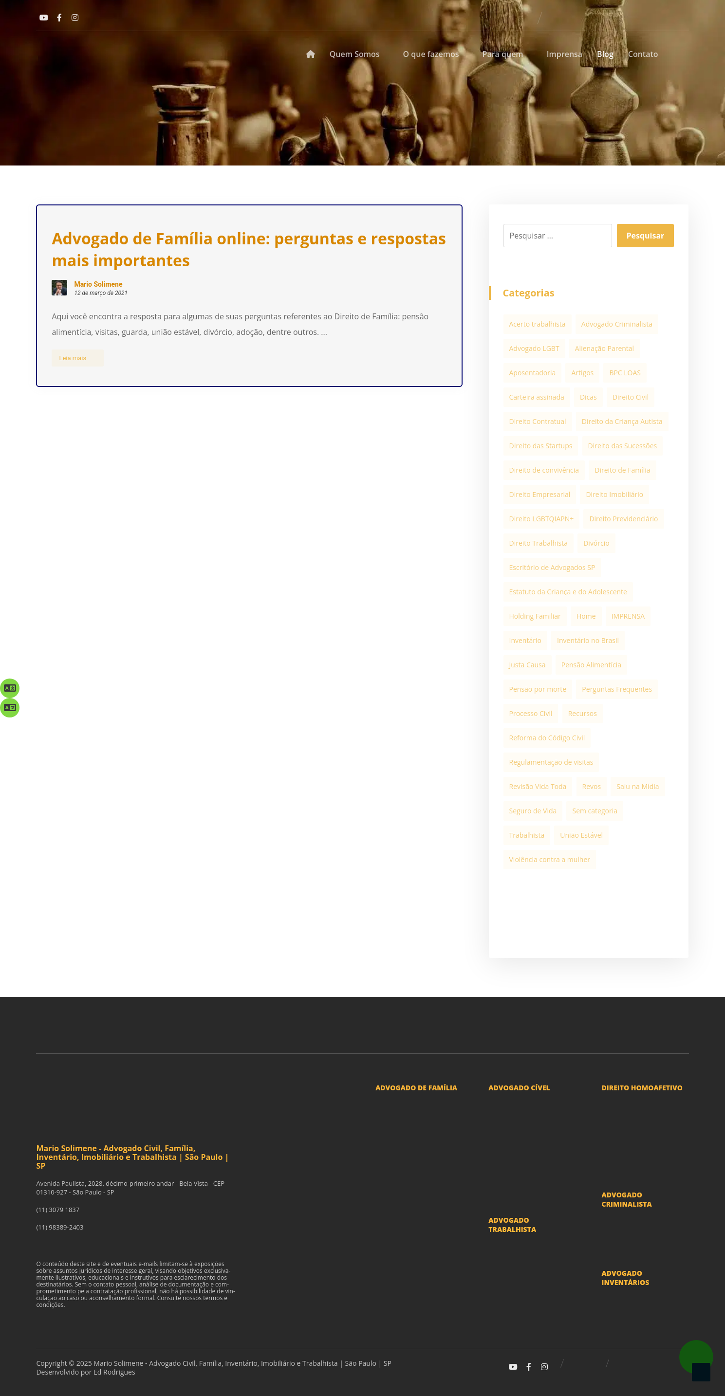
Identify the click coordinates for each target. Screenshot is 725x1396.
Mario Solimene (98, 284)
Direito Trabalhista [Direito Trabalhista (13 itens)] (538, 543)
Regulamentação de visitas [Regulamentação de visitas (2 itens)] (551, 762)
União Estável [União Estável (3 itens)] (581, 835)
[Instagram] (75, 17)
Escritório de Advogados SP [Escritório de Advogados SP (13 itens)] (552, 567)
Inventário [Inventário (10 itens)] (525, 640)
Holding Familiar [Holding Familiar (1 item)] (535, 616)
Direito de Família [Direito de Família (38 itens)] (622, 470)
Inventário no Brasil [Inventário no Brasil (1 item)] (588, 640)
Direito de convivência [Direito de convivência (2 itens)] (544, 470)
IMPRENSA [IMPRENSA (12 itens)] (628, 616)
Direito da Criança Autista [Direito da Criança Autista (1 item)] (622, 421)
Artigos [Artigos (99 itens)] (582, 372)
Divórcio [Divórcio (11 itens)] (596, 543)
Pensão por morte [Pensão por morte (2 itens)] (538, 689)
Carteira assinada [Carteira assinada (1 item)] (536, 397)
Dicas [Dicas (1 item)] (588, 397)
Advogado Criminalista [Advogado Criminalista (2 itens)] (616, 324)
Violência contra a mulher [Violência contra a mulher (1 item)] (549, 859)
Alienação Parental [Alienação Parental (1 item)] (604, 348)
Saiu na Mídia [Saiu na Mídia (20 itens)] (637, 786)
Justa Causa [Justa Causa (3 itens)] (527, 664)
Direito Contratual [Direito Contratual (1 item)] (537, 421)
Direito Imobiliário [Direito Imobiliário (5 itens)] (614, 494)
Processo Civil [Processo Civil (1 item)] (531, 713)
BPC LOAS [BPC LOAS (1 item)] (625, 372)
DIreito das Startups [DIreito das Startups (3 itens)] (541, 445)
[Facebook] (59, 17)
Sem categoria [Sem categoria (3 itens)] (594, 810)
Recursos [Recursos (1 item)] (582, 713)
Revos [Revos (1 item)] (591, 786)
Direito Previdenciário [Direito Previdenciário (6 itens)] (623, 518)
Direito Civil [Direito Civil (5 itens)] (631, 397)
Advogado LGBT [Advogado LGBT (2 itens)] (534, 348)
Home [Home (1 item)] (586, 616)
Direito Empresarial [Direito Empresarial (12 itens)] (540, 494)
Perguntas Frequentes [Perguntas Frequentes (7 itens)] (617, 689)
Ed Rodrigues (114, 1372)
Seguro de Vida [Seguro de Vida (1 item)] (533, 810)
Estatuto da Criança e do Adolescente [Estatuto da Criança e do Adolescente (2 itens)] (568, 591)
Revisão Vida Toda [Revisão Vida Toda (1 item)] (538, 786)
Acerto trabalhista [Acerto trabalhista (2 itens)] (537, 324)
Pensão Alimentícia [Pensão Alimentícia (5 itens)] (591, 664)
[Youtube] (44, 17)
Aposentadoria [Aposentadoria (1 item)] (532, 372)
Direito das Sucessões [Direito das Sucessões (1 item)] (622, 445)
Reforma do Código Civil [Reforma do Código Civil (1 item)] (547, 737)
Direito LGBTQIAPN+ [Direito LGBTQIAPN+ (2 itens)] (541, 518)
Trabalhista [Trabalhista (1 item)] (527, 835)
